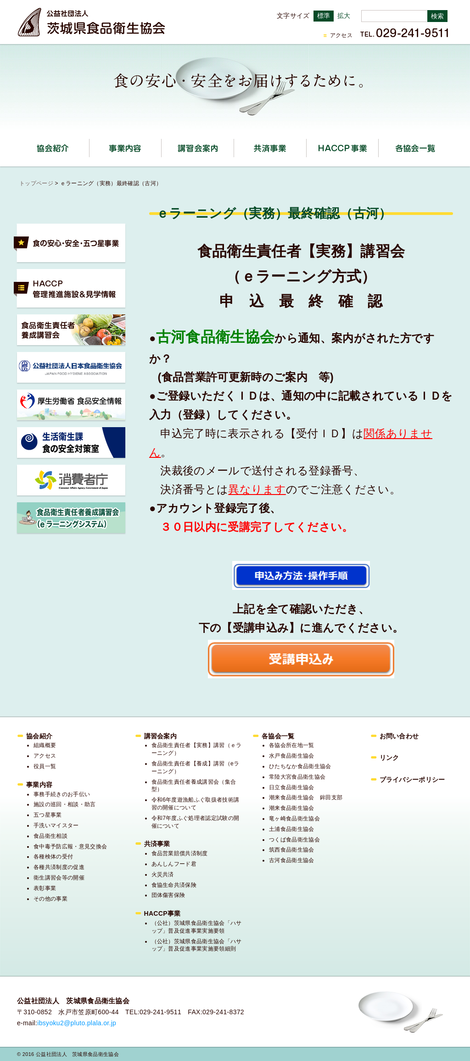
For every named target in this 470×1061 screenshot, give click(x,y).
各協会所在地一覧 (291, 745)
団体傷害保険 (168, 895)
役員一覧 (45, 766)
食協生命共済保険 (174, 885)
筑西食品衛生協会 (291, 850)
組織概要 (45, 745)
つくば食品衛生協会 (294, 839)
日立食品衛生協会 (291, 787)
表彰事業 (45, 888)
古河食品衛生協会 (291, 860)
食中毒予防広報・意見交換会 (70, 846)
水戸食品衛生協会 (291, 756)
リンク (389, 757)
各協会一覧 (415, 148)
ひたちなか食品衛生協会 (300, 766)
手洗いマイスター (56, 825)
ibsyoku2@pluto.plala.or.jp (76, 1023)
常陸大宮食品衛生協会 (297, 777)
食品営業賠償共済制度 (179, 853)
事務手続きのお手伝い (62, 794)
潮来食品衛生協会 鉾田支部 (305, 797)
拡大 (344, 15)
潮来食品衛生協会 (291, 808)
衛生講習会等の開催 (59, 877)
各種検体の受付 (53, 856)
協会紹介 (89, 145)
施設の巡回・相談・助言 (65, 804)
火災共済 (162, 874)
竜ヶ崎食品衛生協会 (294, 818)
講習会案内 (160, 736)
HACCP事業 (378, 145)
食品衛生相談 (50, 836)
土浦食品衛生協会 (291, 829)
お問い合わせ (399, 736)
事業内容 (161, 145)
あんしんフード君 (174, 864)
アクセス (341, 35)
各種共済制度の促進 (59, 867)
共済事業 (306, 145)
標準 (323, 15)
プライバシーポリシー (412, 779)
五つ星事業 (48, 815)
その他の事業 (50, 899)
